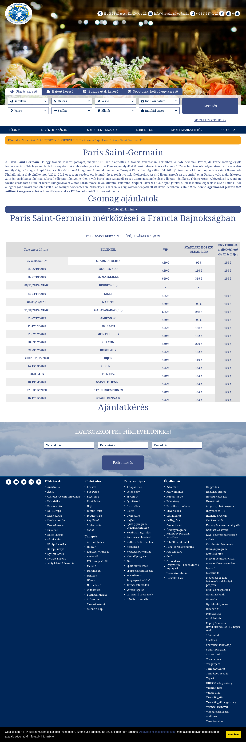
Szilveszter (93, 599)
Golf (168, 556)
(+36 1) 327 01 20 (203, 13)
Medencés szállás (216, 577)
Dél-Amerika (55, 506)
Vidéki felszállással (217, 711)
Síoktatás (211, 640)
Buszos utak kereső (103, 91)
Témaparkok (213, 659)
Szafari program (216, 649)
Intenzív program (216, 515)
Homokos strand (216, 491)
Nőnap (91, 580)
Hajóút (131, 520)
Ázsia (50, 491)
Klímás (210, 539)
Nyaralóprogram (137, 556)
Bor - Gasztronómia (178, 506)
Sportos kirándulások (140, 570)
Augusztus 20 (174, 496)
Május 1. (92, 566)
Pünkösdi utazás (97, 594)
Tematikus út (134, 575)
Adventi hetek (95, 542)
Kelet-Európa (55, 534)
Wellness (211, 716)
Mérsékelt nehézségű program (219, 583)
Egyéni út (132, 496)
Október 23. (94, 589)
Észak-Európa (55, 525)
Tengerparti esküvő (138, 580)
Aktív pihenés (174, 491)
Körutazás (133, 546)
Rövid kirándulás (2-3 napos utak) (223, 628)
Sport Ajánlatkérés (186, 130)
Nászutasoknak (215, 594)
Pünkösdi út (213, 618)
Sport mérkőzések (137, 565)
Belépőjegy (133, 491)
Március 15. (94, 570)
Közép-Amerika (56, 544)
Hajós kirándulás (176, 573)
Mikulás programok (218, 589)
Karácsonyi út (214, 520)
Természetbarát (215, 668)
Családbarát (173, 515)
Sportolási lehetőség (218, 644)
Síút (129, 561)
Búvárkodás (173, 510)
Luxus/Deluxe (214, 554)
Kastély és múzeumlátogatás (223, 525)
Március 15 (213, 573)
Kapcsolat (229, 130)
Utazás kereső (26, 91)
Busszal (91, 487)
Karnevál (92, 556)
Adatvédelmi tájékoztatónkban (157, 731)
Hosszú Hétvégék (216, 496)
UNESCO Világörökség (219, 683)
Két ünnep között (97, 561)
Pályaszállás (213, 613)
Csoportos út (174, 525)
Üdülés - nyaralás (137, 599)
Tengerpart (213, 664)
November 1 (213, 599)
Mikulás (92, 575)
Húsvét (91, 547)
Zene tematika (214, 721)
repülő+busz (94, 510)
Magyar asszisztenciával (220, 558)
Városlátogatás (135, 589)
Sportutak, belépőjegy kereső (155, 91)
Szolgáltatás (94, 525)
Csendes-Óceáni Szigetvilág (64, 496)
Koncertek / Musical (139, 537)
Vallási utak (213, 692)
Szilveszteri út (214, 654)
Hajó (89, 506)
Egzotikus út (134, 501)
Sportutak (28, 140)
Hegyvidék (212, 487)
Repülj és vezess (216, 623)
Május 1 (211, 568)
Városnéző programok (140, 594)
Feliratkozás (123, 462)
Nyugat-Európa (56, 558)
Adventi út (172, 487)
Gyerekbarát (173, 561)
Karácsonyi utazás (98, 551)
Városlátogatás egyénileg (221, 702)
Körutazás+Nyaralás (139, 551)
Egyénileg (93, 496)
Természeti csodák (138, 585)
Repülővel (93, 520)
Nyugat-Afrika (56, 554)
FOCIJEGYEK (48, 140)
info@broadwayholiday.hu (168, 13)
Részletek (120, 68)
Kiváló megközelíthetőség (221, 534)
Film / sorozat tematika (180, 546)
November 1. (94, 585)
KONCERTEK (144, 130)
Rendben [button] (233, 734)
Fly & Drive (94, 501)
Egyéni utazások (54, 130)
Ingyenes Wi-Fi (215, 510)
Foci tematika (174, 551)
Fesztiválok (133, 506)
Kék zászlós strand (217, 530)
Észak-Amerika (56, 520)
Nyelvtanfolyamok (217, 604)
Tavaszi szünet (96, 604)
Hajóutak (52, 530)
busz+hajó (93, 491)
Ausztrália (53, 487)
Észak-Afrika (54, 515)
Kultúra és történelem (140, 542)
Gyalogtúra (133, 515)
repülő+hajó (94, 515)
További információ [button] (42, 736)
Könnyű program (216, 549)
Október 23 (212, 609)
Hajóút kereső (62, 91)
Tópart (210, 678)
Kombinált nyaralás (139, 532)
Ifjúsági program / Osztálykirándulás (138, 525)
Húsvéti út (212, 501)
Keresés (210, 105)
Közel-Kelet (54, 539)
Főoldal (15, 130)
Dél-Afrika (53, 501)
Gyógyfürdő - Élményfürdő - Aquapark (183, 566)
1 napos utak (134, 487)
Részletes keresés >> (210, 120)
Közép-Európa (55, 549)
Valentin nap (95, 609)
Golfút (130, 510)
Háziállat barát (175, 578)
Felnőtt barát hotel (177, 542)
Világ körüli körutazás (60, 563)
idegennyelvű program (220, 506)
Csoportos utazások (101, 130)
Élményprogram (176, 530)
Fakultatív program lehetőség (178, 535)
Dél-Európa (54, 510)
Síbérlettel (212, 635)
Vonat (90, 530)
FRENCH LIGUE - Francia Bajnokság (84, 140)
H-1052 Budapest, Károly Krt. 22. (122, 13)
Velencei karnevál (217, 706)
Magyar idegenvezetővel (221, 563)
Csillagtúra (173, 520)
